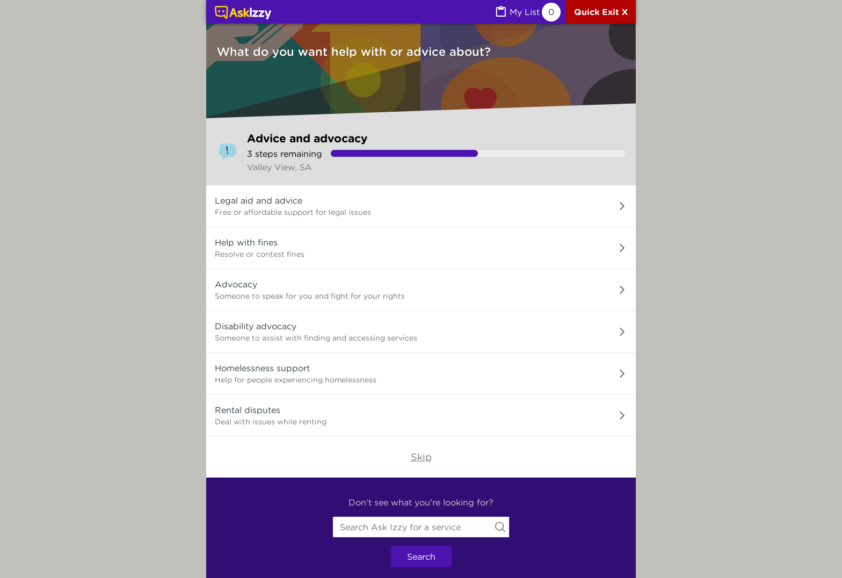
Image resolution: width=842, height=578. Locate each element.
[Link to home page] (243, 13)
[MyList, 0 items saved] (527, 12)
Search (421, 556)
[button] (421, 206)
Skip (421, 457)
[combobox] (421, 527)
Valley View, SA (279, 167)
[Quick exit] (601, 11)
